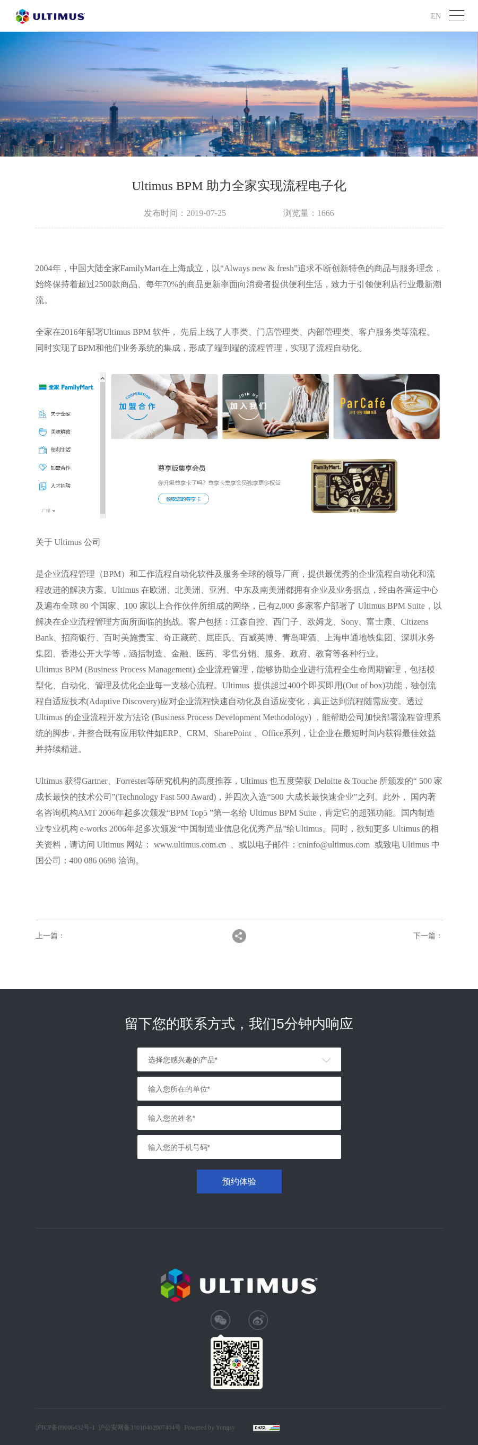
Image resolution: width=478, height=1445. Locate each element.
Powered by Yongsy (209, 1427)
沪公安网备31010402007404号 (139, 1427)
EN (436, 16)
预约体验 (239, 1181)
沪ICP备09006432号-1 (65, 1427)
